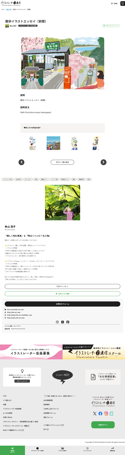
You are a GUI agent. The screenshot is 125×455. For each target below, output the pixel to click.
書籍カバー (44, 179)
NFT (46, 429)
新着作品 (112, 449)
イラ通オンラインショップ (53, 425)
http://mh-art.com (12, 312)
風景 (74, 179)
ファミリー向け (7, 179)
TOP (4, 396)
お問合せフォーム (62, 304)
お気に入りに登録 (62, 294)
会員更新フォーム (49, 413)
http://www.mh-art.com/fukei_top (18, 315)
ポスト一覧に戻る (62, 162)
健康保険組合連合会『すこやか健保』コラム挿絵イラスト (72, 143)
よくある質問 (7, 413)
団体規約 (46, 404)
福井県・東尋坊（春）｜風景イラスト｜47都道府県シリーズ (51, 143)
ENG (115, 3)
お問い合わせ (7, 417)
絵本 (89, 179)
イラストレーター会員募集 (12, 409)
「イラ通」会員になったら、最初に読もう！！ (59, 396)
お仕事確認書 (48, 400)
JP (112, 3)
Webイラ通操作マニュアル (13, 430)
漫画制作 (81, 179)
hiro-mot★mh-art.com (14, 309)
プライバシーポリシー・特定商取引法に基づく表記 (20, 421)
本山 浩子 (13, 25)
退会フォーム (48, 417)
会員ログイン (103, 425)
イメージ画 (54, 179)
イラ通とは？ (7, 400)
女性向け (18, 179)
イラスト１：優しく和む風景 (27, 26)
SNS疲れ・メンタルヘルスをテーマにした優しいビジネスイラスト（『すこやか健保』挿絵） (30, 143)
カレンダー (28, 179)
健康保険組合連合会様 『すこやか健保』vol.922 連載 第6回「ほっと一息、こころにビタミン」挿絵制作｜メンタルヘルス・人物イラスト (93, 143)
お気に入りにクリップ (110, 25)
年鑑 (4, 404)
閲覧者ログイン (12, 450)
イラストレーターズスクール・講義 (16, 426)
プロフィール (62, 286)
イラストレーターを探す (37, 449)
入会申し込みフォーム (51, 409)
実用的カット (65, 179)
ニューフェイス (87, 449)
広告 (36, 179)
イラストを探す (62, 449)
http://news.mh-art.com (14, 318)
